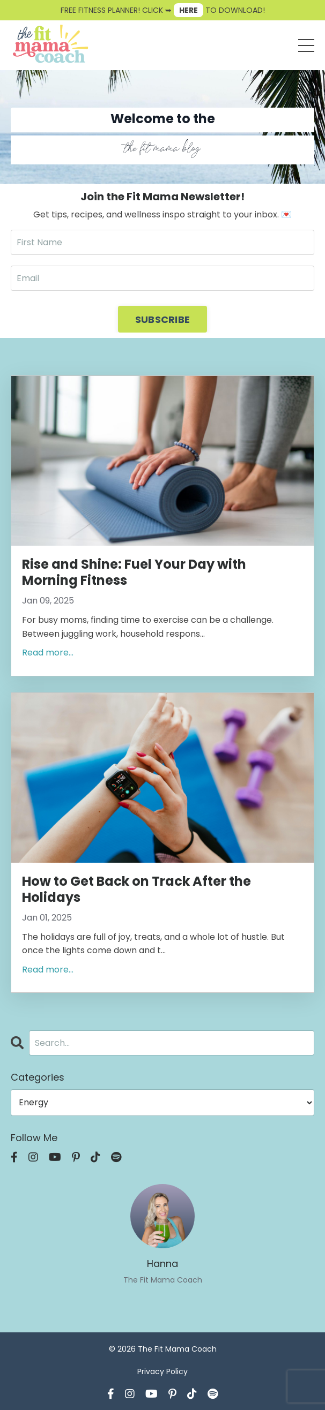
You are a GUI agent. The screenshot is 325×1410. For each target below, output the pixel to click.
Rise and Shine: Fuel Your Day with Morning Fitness (134, 572)
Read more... (47, 652)
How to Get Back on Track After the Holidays (136, 889)
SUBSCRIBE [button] (162, 319)
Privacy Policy (162, 1371)
